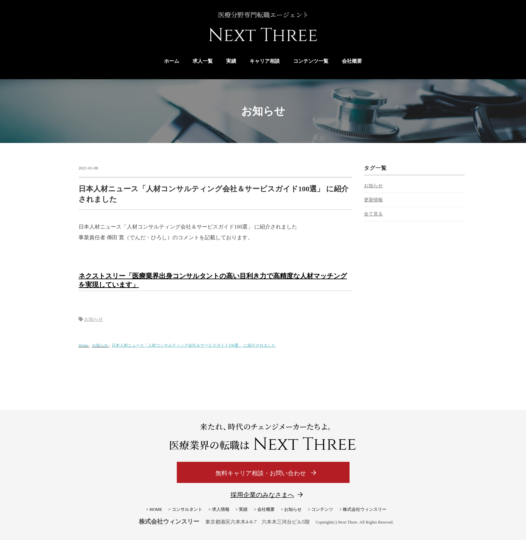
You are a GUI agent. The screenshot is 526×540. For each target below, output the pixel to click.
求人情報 (220, 509)
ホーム (171, 61)
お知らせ (93, 319)
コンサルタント (187, 509)
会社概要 (352, 61)
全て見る (373, 213)
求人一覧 (203, 61)
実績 (231, 61)
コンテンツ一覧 (310, 61)
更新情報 (373, 199)
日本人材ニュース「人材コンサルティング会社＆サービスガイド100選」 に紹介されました (194, 345)
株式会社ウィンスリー (364, 509)
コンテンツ (322, 509)
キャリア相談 (265, 61)
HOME (156, 509)
